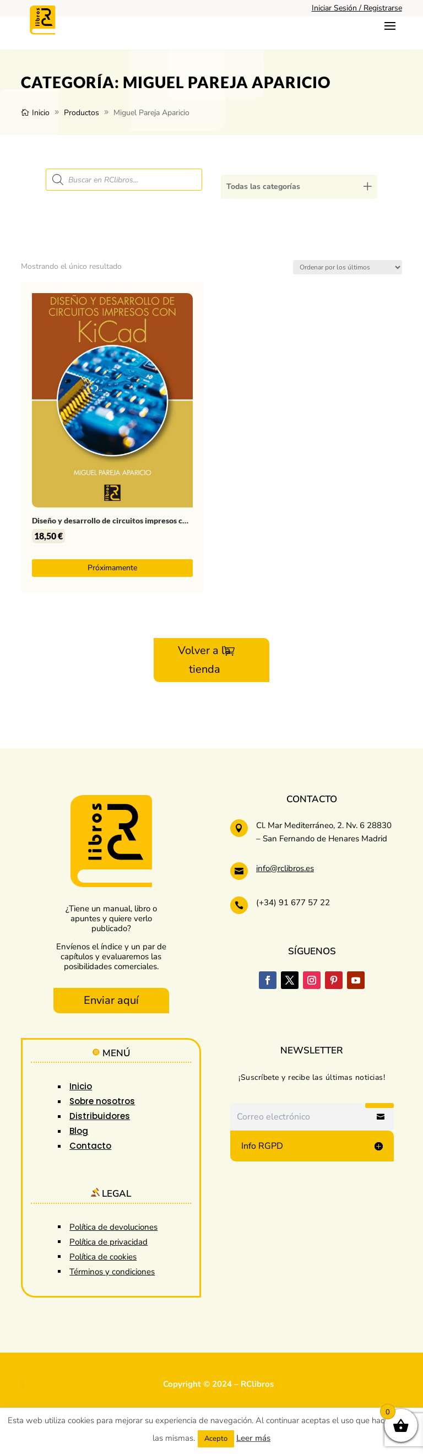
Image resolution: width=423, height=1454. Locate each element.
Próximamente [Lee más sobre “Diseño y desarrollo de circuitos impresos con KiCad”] (112, 568)
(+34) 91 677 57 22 (293, 902)
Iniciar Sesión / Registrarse (357, 8)
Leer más (253, 1438)
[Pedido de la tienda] (347, 267)
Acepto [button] (215, 1439)
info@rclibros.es (285, 868)
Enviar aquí (111, 1000)
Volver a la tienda (204, 660)
